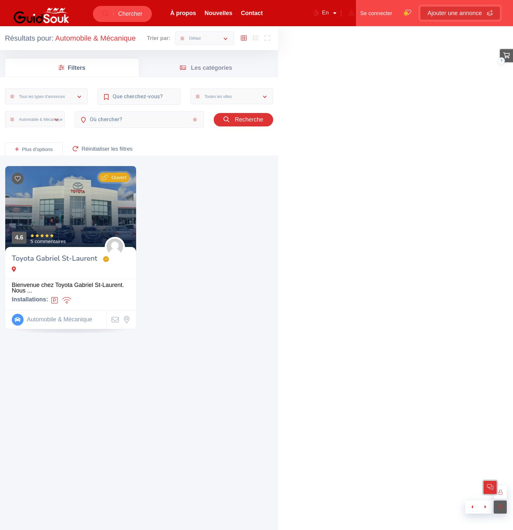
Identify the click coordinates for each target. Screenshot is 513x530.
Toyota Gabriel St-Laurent (54, 258)
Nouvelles (218, 13)
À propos (183, 13)
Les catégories (206, 68)
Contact (252, 13)
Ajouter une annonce (460, 13)
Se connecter (370, 13)
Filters (72, 68)
